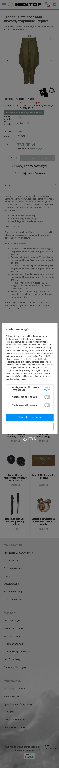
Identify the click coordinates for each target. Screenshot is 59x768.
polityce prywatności (27, 353)
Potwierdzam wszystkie (30, 416)
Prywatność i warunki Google (33, 359)
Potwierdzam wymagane (29, 426)
